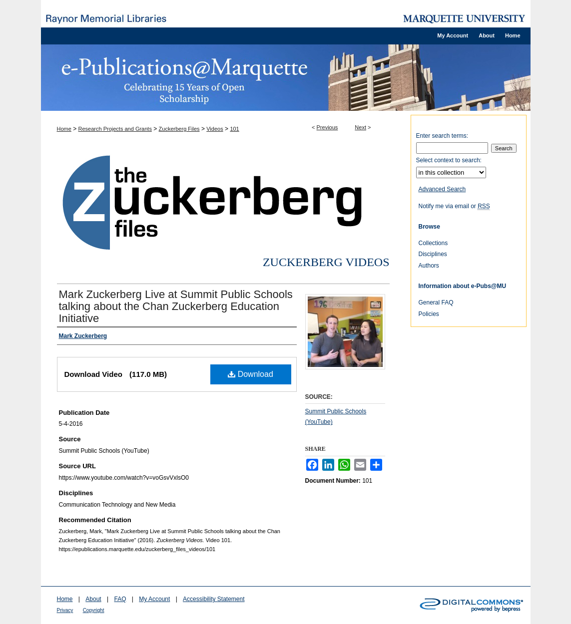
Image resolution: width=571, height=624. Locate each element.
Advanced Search (442, 189)
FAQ (120, 599)
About (93, 599)
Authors (429, 265)
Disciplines (433, 254)
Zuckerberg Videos (326, 262)
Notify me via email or (454, 206)
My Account (154, 599)
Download (250, 374)
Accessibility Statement (213, 599)
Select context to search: (449, 160)
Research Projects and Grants (115, 129)
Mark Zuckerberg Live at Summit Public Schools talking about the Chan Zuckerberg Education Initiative (176, 306)
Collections (433, 243)
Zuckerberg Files (179, 129)
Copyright (93, 610)
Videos (214, 129)
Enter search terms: (442, 135)
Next (360, 127)
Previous (327, 127)
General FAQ (436, 302)
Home (64, 129)
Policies (429, 314)
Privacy (65, 610)
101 (234, 129)
